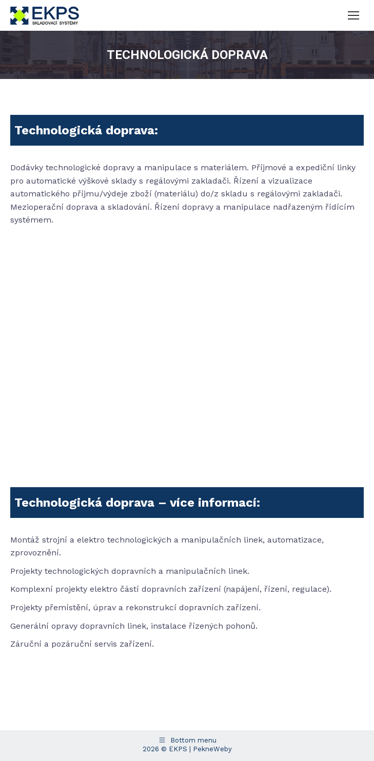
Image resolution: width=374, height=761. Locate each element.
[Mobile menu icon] (353, 15)
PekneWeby (212, 749)
